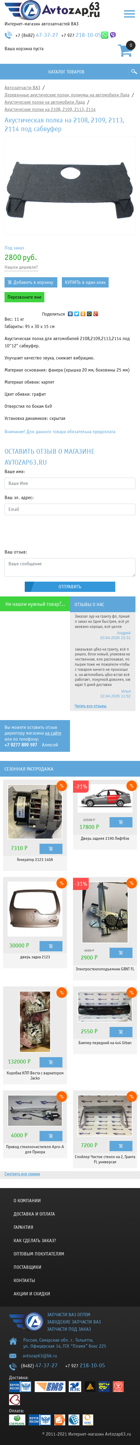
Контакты (24, 1280)
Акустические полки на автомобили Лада (45, 102)
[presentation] (50, 532)
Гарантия (23, 1227)
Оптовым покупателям (39, 1254)
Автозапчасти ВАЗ (22, 87)
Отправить (70, 586)
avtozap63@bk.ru (40, 1356)
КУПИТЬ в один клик (85, 282)
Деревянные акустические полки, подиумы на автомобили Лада (67, 95)
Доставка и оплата (34, 1214)
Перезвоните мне (24, 297)
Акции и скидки (32, 1294)
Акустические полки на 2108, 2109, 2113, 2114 (50, 109)
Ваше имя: (15, 471)
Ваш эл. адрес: (19, 497)
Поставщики (27, 1267)
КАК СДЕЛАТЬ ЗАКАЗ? (35, 1240)
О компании (27, 1200)
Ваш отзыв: (16, 552)
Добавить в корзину (33, 282)
